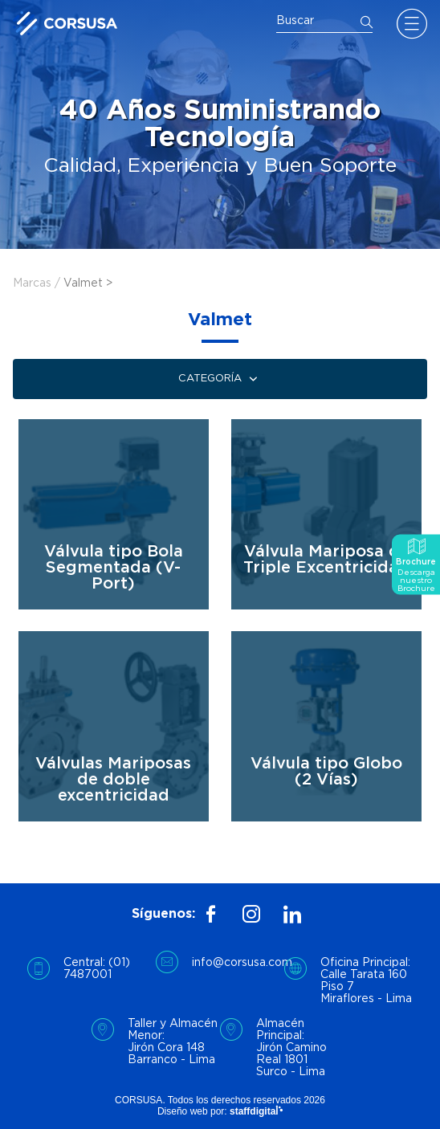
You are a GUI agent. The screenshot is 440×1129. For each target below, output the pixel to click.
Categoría (219, 379)
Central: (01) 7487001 (96, 968)
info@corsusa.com (238, 962)
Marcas (32, 283)
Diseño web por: (220, 1111)
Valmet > (87, 283)
